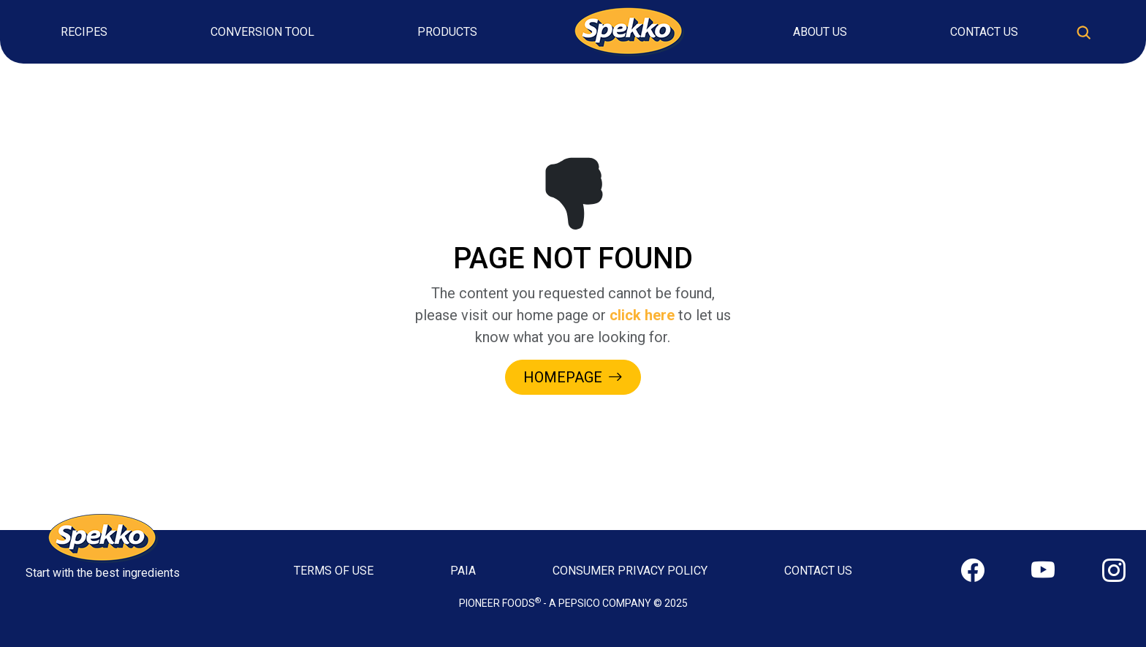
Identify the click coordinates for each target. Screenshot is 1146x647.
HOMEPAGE (573, 377)
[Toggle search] (1083, 32)
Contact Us (984, 32)
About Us (820, 32)
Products (447, 32)
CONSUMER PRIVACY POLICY (630, 571)
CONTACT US (818, 571)
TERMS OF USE (333, 571)
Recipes (84, 32)
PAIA (463, 571)
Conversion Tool (262, 32)
